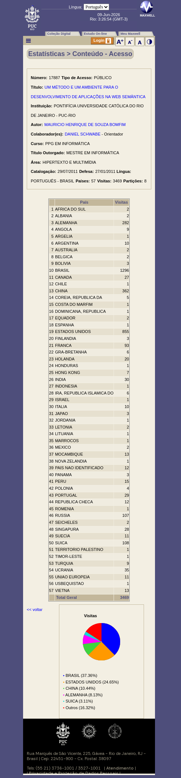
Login (102, 41)
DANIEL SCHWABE (83, 134)
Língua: (75, 7)
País (84, 202)
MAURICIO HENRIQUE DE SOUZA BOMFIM (85, 124)
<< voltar (35, 609)
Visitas (121, 202)
